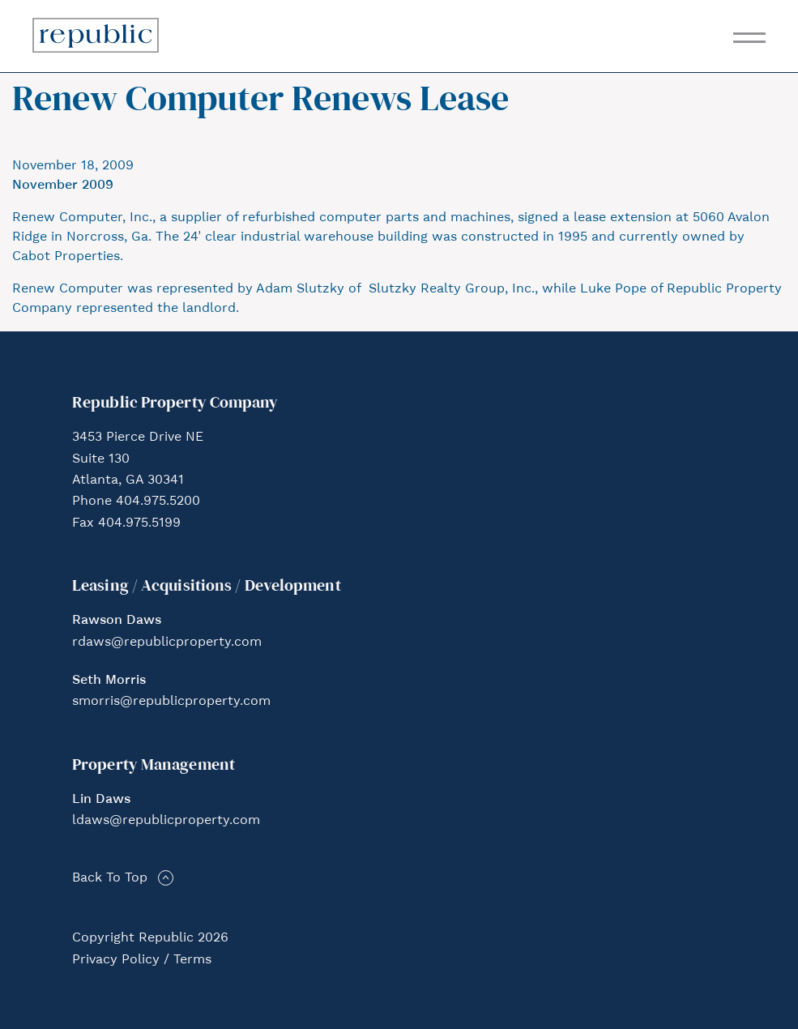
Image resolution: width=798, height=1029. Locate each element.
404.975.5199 (139, 523)
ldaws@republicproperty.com (166, 820)
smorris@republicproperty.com (171, 701)
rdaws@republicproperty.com (167, 642)
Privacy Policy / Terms (141, 960)
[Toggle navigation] (749, 37)
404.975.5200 (158, 501)
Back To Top (109, 878)
